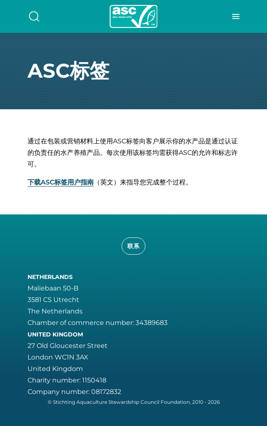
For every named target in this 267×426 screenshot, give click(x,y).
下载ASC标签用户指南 (61, 182)
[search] (34, 16)
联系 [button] (133, 246)
